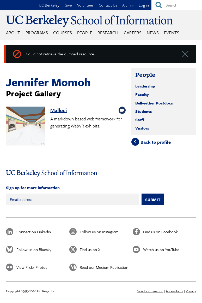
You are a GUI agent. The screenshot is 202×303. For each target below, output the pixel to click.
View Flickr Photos (31, 267)
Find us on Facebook (160, 232)
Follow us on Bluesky (33, 249)
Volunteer (85, 5)
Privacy (191, 291)
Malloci (58, 110)
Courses (62, 32)
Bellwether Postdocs (154, 103)
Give (68, 5)
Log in (144, 5)
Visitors (142, 128)
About (13, 32)
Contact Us (108, 5)
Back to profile (155, 142)
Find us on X (90, 249)
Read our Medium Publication (104, 267)
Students (143, 111)
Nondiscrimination (150, 291)
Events (171, 32)
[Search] (176, 5)
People (84, 32)
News (153, 32)
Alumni (127, 5)
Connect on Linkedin (33, 232)
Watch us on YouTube (161, 249)
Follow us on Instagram (99, 232)
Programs (37, 32)
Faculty (142, 94)
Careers (133, 32)
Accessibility (174, 291)
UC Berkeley (49, 5)
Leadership (145, 86)
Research (107, 32)
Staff (139, 120)
